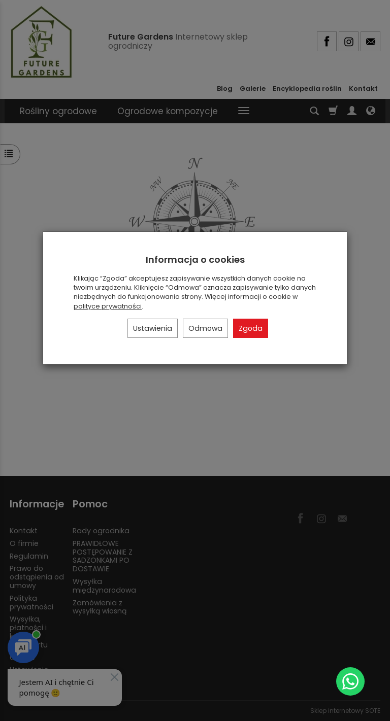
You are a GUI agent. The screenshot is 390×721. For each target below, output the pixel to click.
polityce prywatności (108, 306)
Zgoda (251, 328)
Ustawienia (152, 328)
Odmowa (205, 328)
